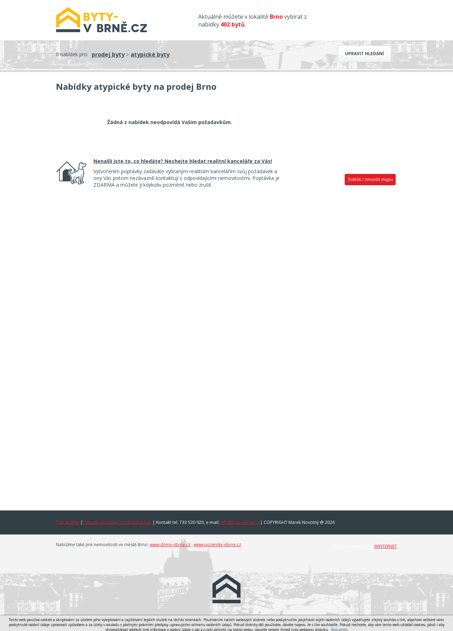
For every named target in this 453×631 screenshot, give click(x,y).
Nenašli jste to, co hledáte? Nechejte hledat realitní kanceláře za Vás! (182, 161)
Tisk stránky (67, 522)
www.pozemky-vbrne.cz (217, 545)
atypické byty (150, 54)
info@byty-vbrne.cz (239, 522)
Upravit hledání (364, 54)
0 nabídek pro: (72, 54)
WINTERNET (385, 546)
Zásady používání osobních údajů (117, 522)
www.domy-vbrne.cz (170, 545)
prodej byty (108, 54)
